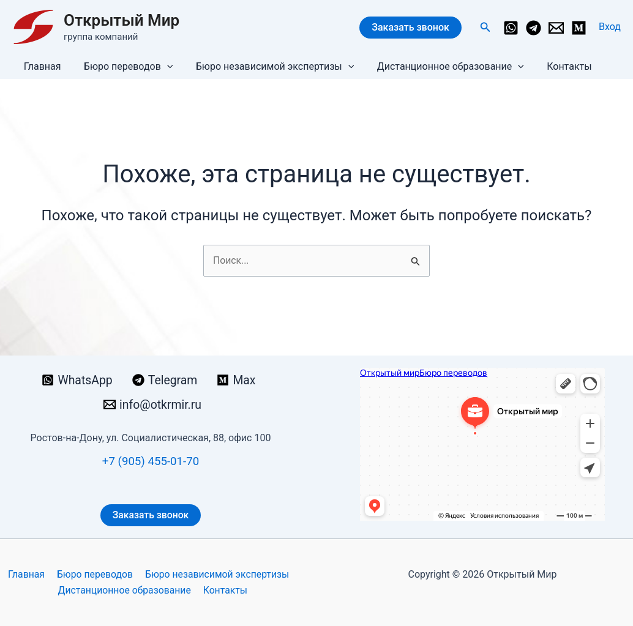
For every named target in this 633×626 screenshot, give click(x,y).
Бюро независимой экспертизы (266, 66)
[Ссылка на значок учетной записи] (610, 27)
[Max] (237, 380)
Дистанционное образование (438, 66)
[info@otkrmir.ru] (556, 27)
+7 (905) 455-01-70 (150, 461)
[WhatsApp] (511, 27)
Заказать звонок (410, 27)
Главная (40, 66)
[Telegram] (533, 27)
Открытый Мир (121, 20)
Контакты (554, 66)
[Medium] (578, 27)
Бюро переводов (123, 66)
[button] (485, 27)
